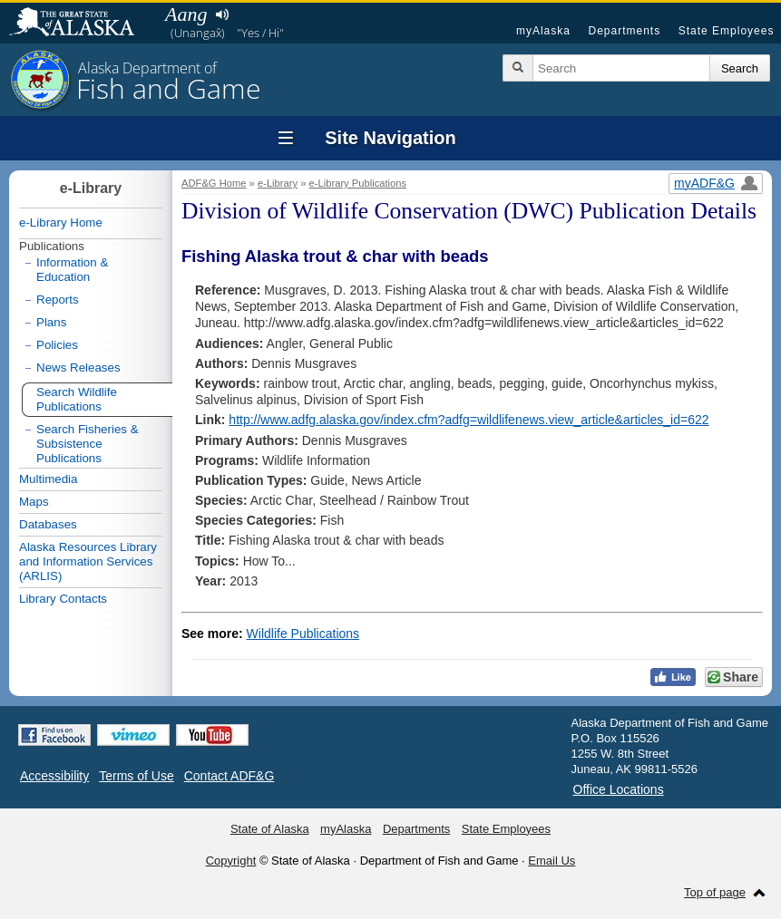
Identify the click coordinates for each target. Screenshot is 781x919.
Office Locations (618, 789)
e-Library (278, 183)
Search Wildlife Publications (76, 399)
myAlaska (543, 30)
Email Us (551, 860)
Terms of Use (136, 776)
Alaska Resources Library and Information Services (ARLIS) (88, 561)
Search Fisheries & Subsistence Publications (87, 443)
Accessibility (54, 776)
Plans (51, 322)
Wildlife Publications (303, 633)
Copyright (231, 860)
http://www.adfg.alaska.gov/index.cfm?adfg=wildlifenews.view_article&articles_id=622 (468, 419)
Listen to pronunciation (221, 14)
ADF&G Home (214, 183)
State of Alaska (80, 23)
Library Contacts (63, 598)
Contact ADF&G (229, 776)
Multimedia (48, 479)
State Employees (726, 30)
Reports (57, 299)
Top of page (715, 892)
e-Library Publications (358, 183)
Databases (48, 524)
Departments (624, 30)
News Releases (78, 367)
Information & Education (72, 270)
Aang (186, 14)
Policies (57, 345)
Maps (34, 501)
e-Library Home (61, 222)
